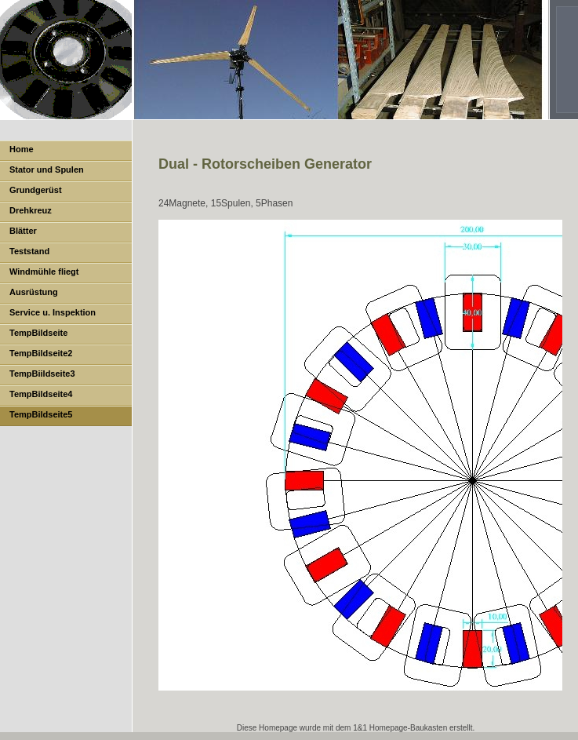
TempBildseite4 (41, 394)
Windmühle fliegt (44, 271)
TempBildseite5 (41, 414)
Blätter (23, 230)
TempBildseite (38, 332)
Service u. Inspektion (52, 312)
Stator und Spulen (46, 169)
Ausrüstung (33, 292)
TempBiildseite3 (42, 373)
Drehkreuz (30, 210)
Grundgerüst (35, 190)
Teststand (29, 251)
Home (21, 149)
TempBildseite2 (41, 353)
